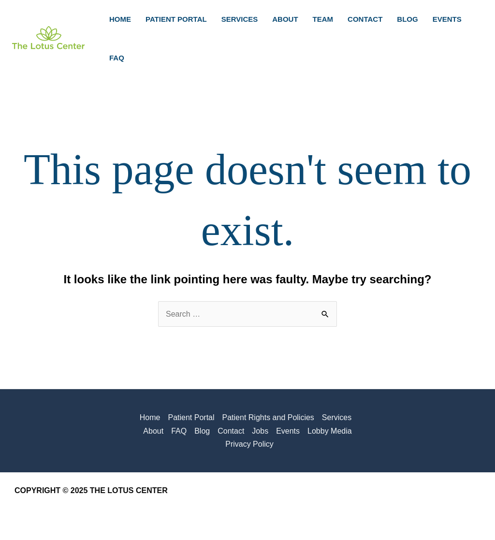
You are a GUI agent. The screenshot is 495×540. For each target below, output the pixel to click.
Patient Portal (191, 417)
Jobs (260, 431)
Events (288, 431)
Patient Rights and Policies (268, 417)
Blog (202, 431)
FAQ (179, 431)
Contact (231, 431)
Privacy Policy (249, 444)
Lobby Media (329, 431)
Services (336, 417)
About (153, 431)
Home (150, 417)
